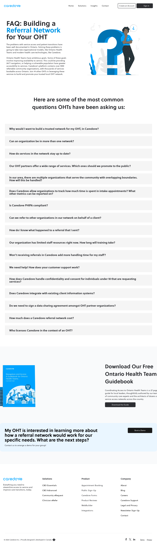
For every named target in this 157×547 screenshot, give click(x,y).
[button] (78, 129)
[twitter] (130, 541)
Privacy (149, 540)
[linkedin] (134, 541)
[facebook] (126, 541)
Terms (142, 540)
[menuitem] (69, 6)
